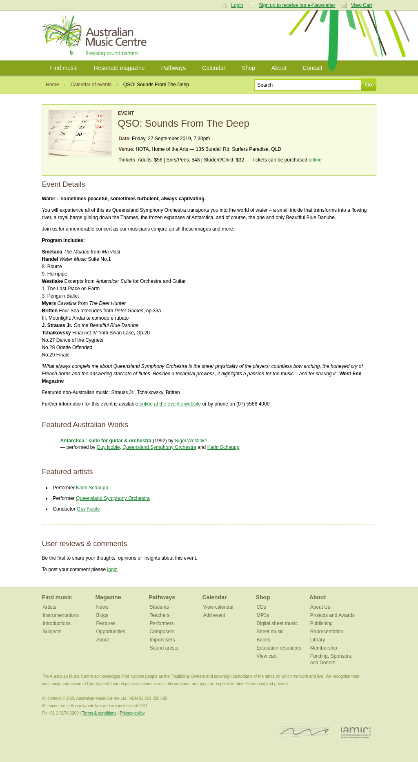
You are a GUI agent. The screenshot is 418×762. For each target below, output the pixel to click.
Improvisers (162, 640)
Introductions (56, 623)
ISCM (304, 732)
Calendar (213, 68)
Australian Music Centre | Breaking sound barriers (96, 35)
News (102, 607)
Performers (162, 623)
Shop (248, 68)
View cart (267, 656)
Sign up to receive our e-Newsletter (297, 5)
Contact (312, 68)
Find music (64, 68)
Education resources (279, 648)
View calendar (218, 607)
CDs (261, 607)
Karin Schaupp (223, 447)
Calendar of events (91, 84)
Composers (162, 631)
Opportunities (110, 631)
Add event (214, 615)
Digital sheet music (277, 623)
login (112, 569)
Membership (323, 648)
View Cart (361, 5)
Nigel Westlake (191, 441)
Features (105, 623)
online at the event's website (170, 404)
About (279, 68)
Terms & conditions (99, 713)
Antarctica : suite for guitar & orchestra (105, 441)
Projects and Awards (332, 615)
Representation (326, 631)
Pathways (173, 68)
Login (237, 5)
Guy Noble (108, 447)
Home (52, 84)
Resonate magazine (119, 68)
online (315, 160)
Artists (49, 607)
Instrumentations (60, 615)
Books (263, 640)
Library (317, 640)
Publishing (321, 623)
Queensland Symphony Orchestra (159, 447)
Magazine (108, 597)
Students (159, 607)
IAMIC (355, 732)
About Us (320, 607)
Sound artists (164, 648)
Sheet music (270, 631)
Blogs (102, 615)
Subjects (51, 631)
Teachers (160, 615)
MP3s (263, 615)
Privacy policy (132, 713)
